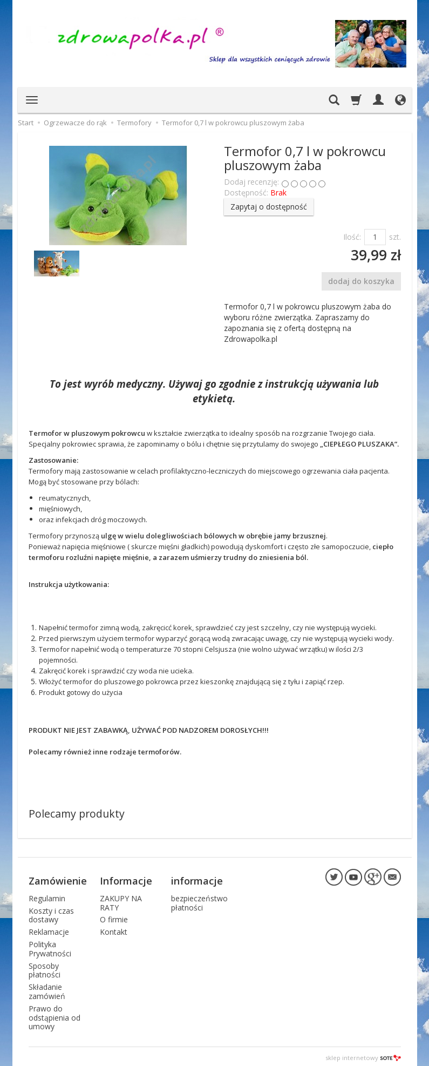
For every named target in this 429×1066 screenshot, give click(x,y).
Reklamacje (49, 929)
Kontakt (113, 929)
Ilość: (352, 237)
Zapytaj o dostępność (268, 206)
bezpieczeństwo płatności (199, 900)
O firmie (114, 917)
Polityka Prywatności (50, 946)
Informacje (126, 879)
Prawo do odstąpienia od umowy (54, 1015)
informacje (197, 879)
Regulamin (47, 895)
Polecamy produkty (77, 813)
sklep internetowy (363, 1055)
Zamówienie (58, 879)
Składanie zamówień (47, 988)
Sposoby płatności (44, 967)
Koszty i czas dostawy (51, 912)
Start (25, 122)
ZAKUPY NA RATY (121, 900)
